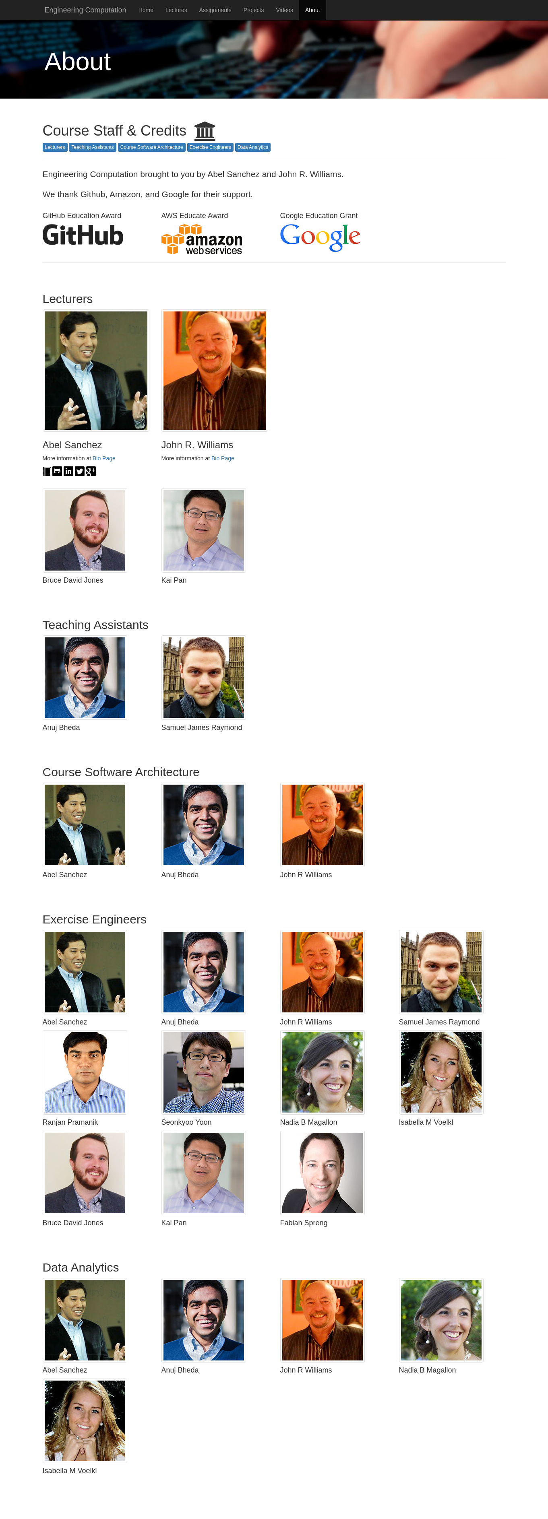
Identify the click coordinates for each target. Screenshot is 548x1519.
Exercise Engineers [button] (210, 147)
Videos (284, 10)
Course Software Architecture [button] (151, 147)
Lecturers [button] (55, 147)
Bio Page (104, 458)
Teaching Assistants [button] (92, 147)
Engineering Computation (85, 10)
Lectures (176, 10)
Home (146, 10)
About (312, 10)
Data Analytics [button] (253, 147)
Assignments (215, 10)
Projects (254, 10)
